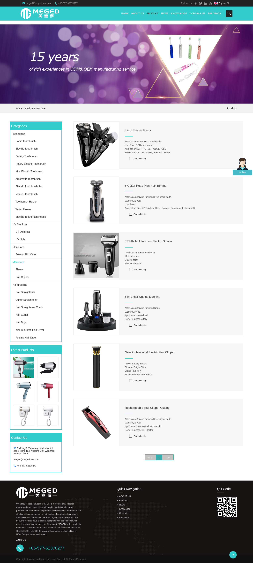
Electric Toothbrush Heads (30, 216)
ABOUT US (137, 15)
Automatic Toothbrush (28, 179)
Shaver (19, 269)
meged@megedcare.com (38, 3)
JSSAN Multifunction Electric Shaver (148, 242)
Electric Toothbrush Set (28, 186)
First (150, 461)
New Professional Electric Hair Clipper (149, 355)
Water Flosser (23, 209)
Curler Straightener (26, 299)
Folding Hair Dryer (26, 337)
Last (168, 461)
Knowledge (179, 15)
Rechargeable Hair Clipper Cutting (147, 411)
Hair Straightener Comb (29, 307)
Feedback (214, 15)
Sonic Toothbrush (25, 141)
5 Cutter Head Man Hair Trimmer (146, 186)
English (220, 3)
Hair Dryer (21, 322)
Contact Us (197, 15)
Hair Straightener (25, 292)
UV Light (20, 239)
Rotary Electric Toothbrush (30, 163)
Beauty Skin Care (25, 254)
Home (124, 15)
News (164, 15)
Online (242, 172)
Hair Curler (21, 314)
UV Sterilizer (20, 224)
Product (152, 15)
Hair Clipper (22, 277)
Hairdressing (20, 284)
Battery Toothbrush (26, 156)
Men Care (40, 108)
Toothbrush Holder (26, 201)
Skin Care (18, 247)
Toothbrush (19, 133)
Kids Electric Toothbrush (29, 171)
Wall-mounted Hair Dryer (29, 330)
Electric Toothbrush (26, 148)
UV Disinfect (22, 231)
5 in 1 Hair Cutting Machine (142, 299)
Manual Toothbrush (26, 194)
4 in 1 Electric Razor (138, 130)
